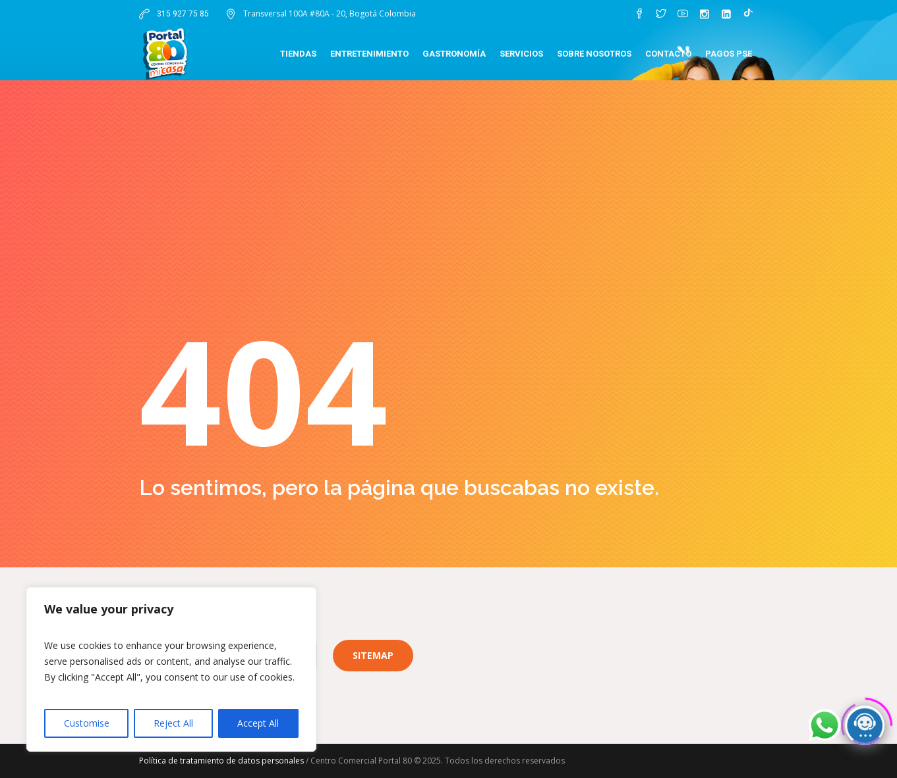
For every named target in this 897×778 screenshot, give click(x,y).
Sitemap (373, 655)
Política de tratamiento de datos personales (221, 760)
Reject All (173, 723)
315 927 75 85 (182, 13)
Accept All (258, 723)
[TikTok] (748, 14)
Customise (86, 723)
